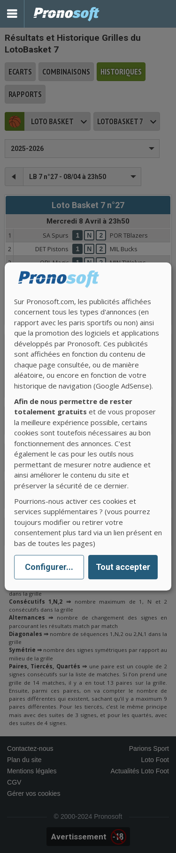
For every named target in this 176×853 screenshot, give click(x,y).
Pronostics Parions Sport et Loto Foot (66, 14)
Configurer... (49, 567)
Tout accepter (123, 567)
